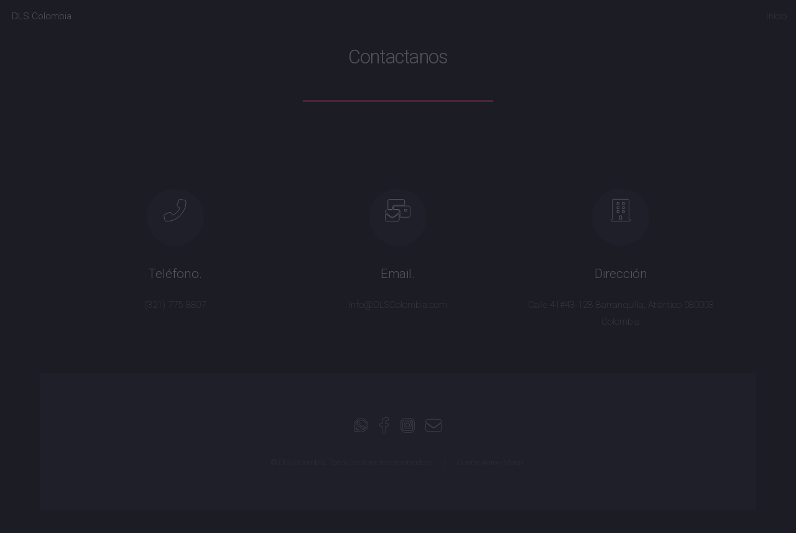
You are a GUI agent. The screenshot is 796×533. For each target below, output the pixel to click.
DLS (42, 16)
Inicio (776, 16)
